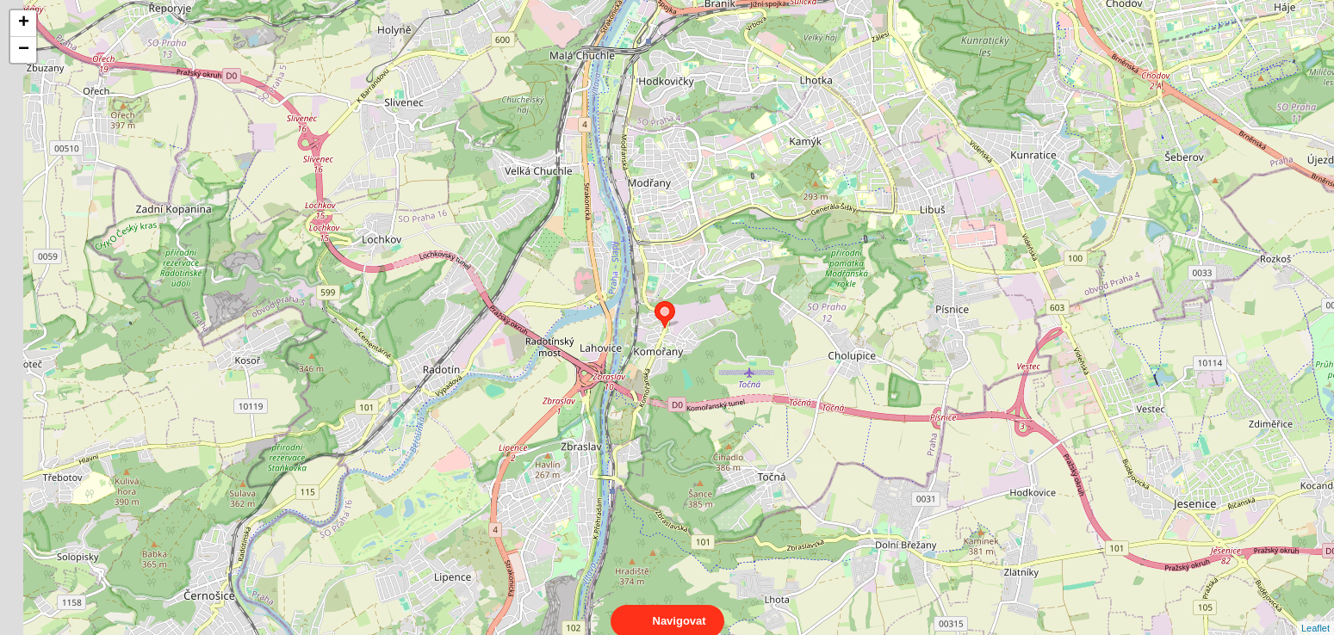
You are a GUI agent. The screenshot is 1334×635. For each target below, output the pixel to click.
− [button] (23, 50)
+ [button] (23, 23)
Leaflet (1315, 612)
